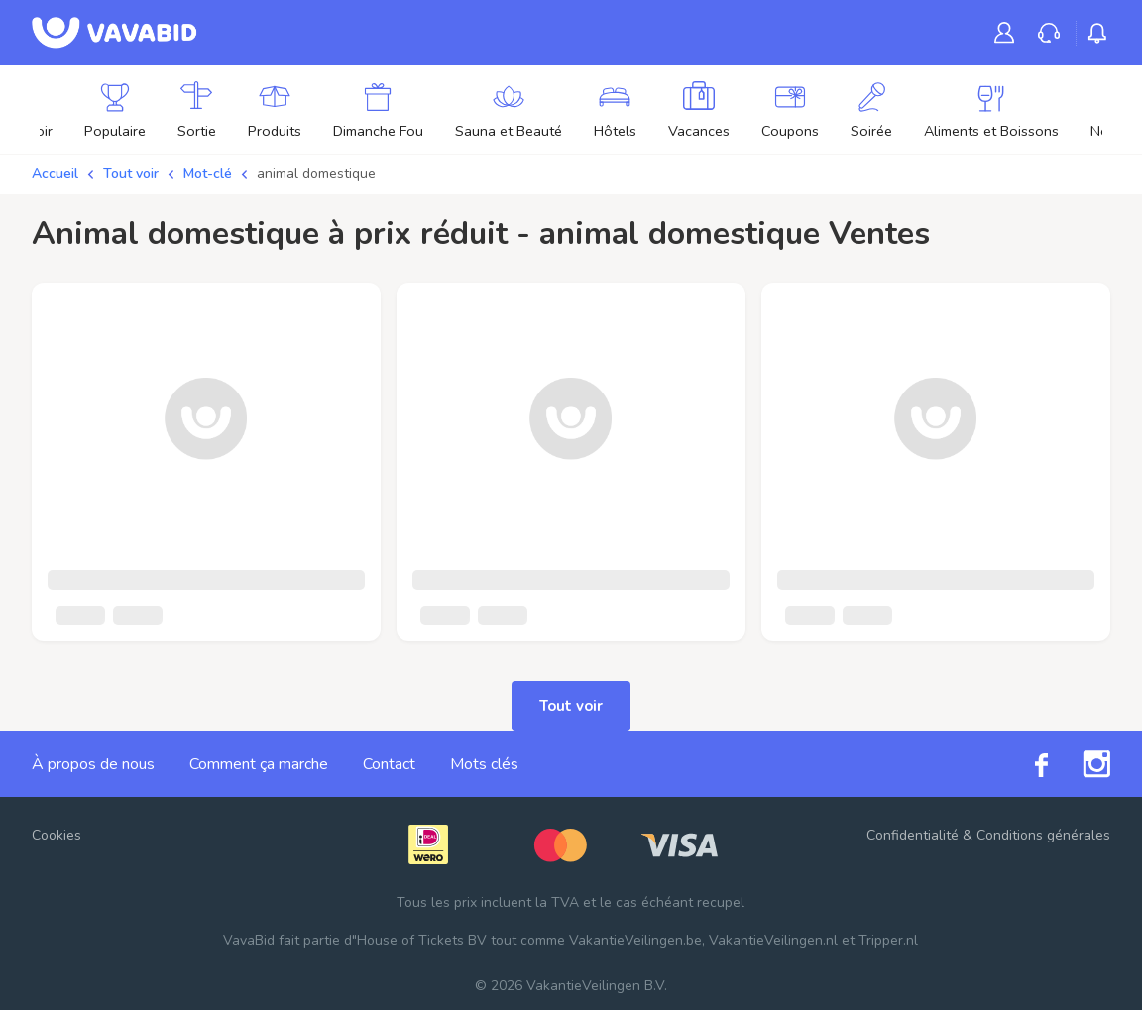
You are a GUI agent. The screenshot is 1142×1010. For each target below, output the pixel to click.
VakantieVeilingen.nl (773, 940)
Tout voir (131, 174)
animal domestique (316, 174)
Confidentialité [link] (912, 835)
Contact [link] (389, 764)
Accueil (55, 174)
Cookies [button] (56, 835)
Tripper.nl (888, 940)
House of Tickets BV (422, 940)
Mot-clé (207, 174)
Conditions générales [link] (1043, 835)
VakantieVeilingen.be (635, 940)
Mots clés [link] (484, 764)
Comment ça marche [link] (258, 764)
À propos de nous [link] (93, 764)
